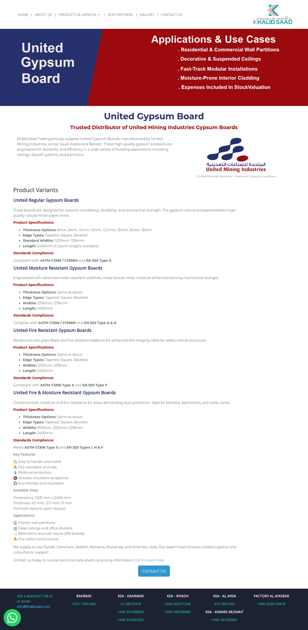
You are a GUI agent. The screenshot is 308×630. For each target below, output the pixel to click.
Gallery (147, 14)
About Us (43, 14)
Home (23, 14)
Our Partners (120, 14)
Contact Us (171, 14)
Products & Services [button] (80, 14)
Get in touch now (149, 560)
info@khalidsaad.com (33, 606)
